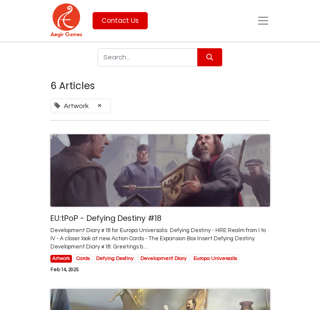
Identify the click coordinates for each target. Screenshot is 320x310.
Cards (83, 258)
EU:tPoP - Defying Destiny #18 (106, 218)
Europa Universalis (215, 258)
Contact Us (120, 20)
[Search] (209, 57)
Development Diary (163, 258)
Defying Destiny (115, 258)
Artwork (61, 258)
